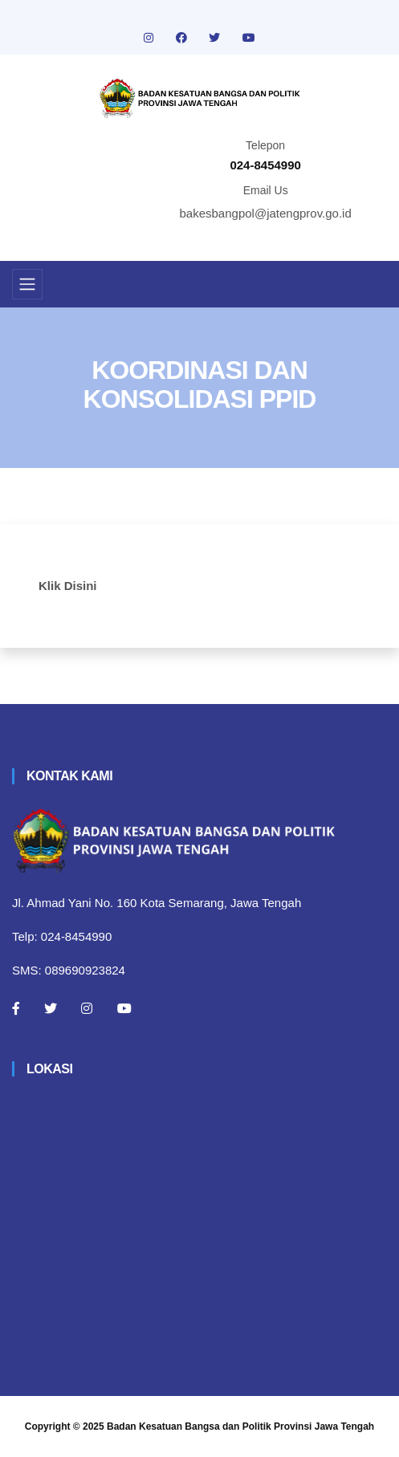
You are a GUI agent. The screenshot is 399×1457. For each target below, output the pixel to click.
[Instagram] (87, 1008)
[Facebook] (16, 1008)
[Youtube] (124, 1008)
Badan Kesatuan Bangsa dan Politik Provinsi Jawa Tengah (240, 1426)
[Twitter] (50, 1008)
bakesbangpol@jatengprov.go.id (266, 213)
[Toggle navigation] (27, 284)
